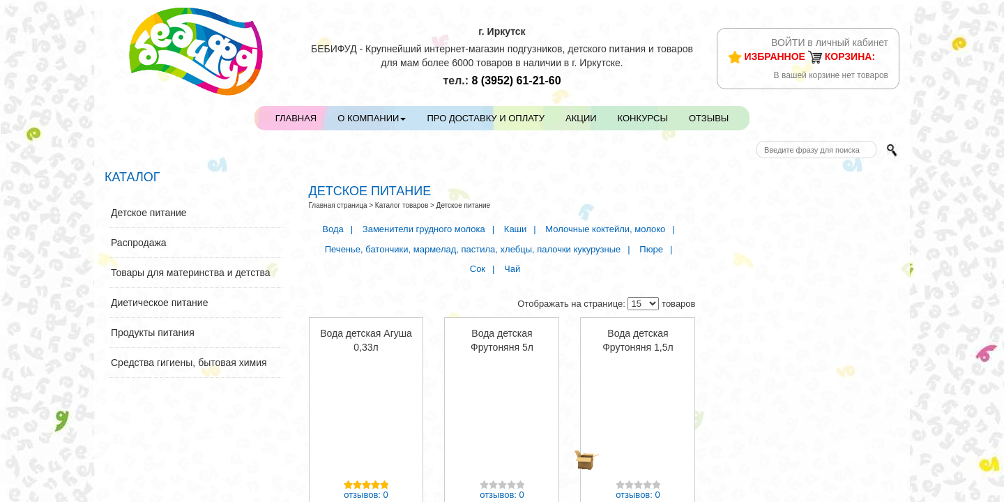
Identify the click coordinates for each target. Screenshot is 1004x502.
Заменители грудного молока (424, 229)
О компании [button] (371, 118)
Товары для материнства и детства (191, 272)
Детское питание (149, 212)
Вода (332, 229)
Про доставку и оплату (486, 118)
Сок (477, 269)
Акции (581, 118)
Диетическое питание (159, 302)
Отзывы (709, 118)
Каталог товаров (401, 205)
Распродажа (139, 242)
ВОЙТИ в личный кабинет (829, 42)
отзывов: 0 (366, 494)
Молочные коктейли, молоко (605, 229)
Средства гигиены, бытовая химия (189, 362)
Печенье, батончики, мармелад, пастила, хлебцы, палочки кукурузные (473, 249)
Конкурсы (643, 118)
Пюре (651, 249)
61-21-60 (516, 80)
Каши (515, 229)
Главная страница (338, 205)
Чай (512, 269)
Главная (296, 118)
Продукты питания (153, 332)
